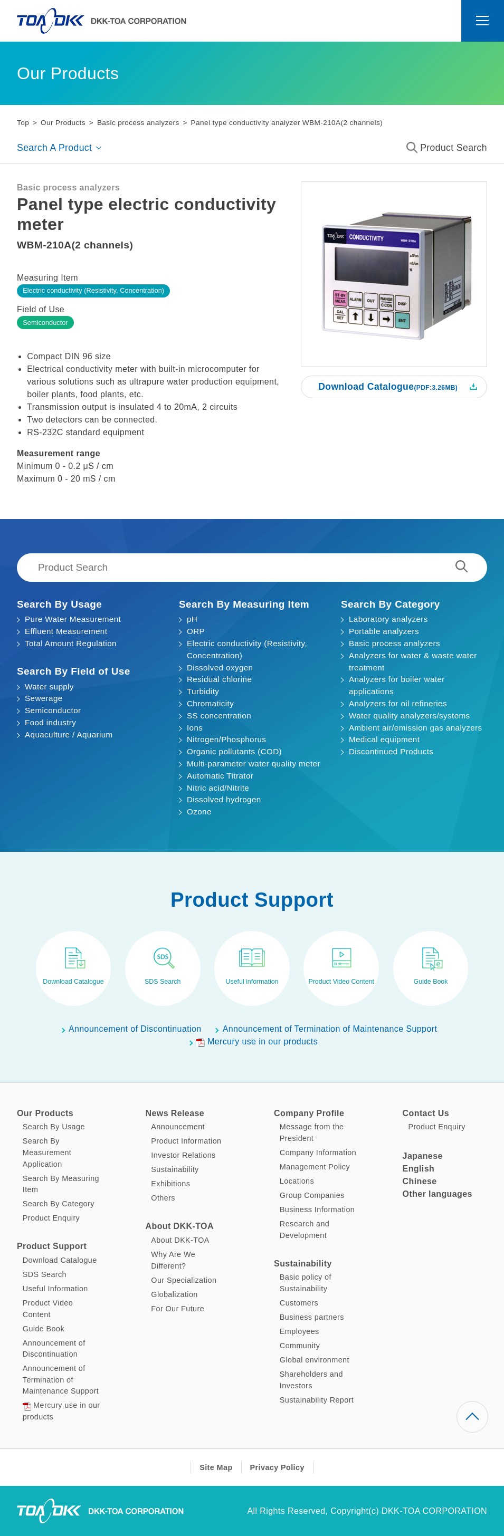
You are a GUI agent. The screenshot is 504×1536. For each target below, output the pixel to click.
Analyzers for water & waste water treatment (413, 661)
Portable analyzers (384, 631)
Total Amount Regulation (71, 643)
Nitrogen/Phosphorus (226, 739)
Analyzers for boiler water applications (397, 685)
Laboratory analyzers (388, 619)
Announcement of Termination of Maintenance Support (330, 1028)
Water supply (49, 686)
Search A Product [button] (54, 147)
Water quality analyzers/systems (409, 715)
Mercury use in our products (257, 1041)
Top (23, 123)
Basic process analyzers (138, 123)
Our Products (63, 123)
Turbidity (203, 691)
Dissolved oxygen (220, 667)
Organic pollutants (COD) (234, 751)
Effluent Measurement (66, 631)
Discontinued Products (391, 751)
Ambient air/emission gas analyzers (415, 727)
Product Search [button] (446, 147)
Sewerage (44, 698)
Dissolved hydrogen (224, 799)
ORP (196, 631)
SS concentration (219, 715)
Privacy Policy (277, 1467)
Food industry (50, 722)
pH (192, 619)
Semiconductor (45, 323)
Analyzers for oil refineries (398, 703)
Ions (195, 727)
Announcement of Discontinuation (135, 1028)
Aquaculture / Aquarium (69, 734)
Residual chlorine (219, 679)
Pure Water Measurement (73, 619)
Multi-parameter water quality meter (253, 763)
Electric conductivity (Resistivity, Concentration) (93, 290)
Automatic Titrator (220, 775)
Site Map (215, 1467)
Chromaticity (210, 703)
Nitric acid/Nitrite (218, 787)
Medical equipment (384, 739)
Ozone (199, 811)
